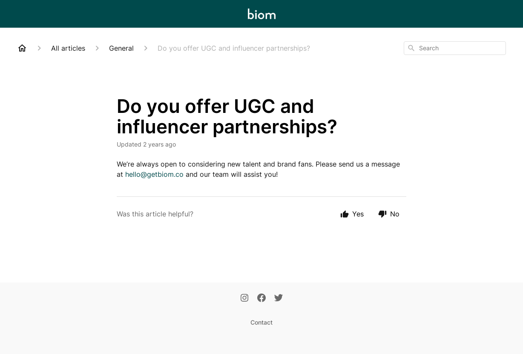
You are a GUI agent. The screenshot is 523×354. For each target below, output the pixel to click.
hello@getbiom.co (154, 174)
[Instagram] (244, 299)
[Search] (411, 48)
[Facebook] (261, 299)
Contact (261, 322)
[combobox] (455, 48)
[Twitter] (278, 299)
